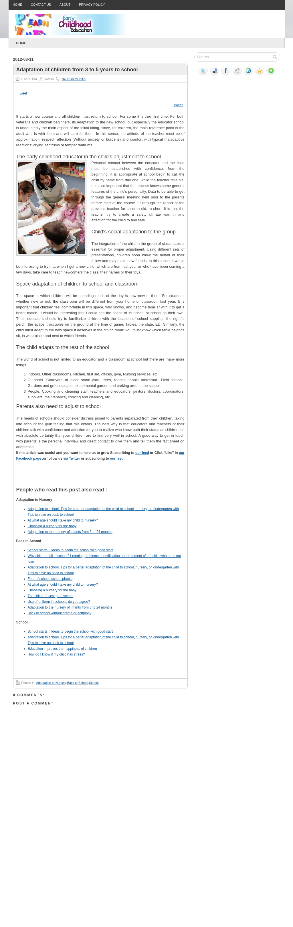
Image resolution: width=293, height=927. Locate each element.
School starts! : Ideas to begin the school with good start (70, 550)
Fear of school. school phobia (50, 579)
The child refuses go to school (50, 596)
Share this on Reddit (79, 478)
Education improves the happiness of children (62, 649)
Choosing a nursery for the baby (52, 526)
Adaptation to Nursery (51, 682)
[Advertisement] (56, 870)
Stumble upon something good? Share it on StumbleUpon (62, 478)
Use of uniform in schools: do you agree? (59, 602)
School (94, 682)
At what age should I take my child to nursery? (63, 520)
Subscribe (165, 478)
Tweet (22, 93)
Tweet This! (113, 478)
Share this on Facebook (130, 478)
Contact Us (41, 4)
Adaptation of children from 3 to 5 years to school (77, 69)
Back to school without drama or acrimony (60, 613)
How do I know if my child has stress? (56, 654)
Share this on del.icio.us (27, 478)
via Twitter (71, 458)
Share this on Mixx (148, 478)
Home (17, 4)
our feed (142, 453)
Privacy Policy (92, 4)
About (65, 4)
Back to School (77, 682)
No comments (74, 78)
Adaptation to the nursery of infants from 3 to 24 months (70, 532)
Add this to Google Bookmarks (96, 478)
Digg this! (45, 478)
